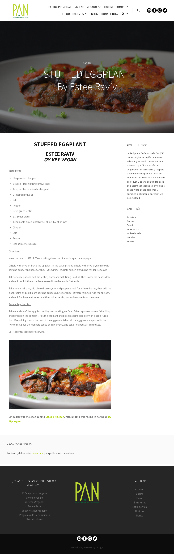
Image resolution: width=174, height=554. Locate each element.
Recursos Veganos (34, 502)
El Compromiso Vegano (34, 493)
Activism (131, 217)
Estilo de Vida (134, 233)
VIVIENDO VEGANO (88, 6)
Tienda (130, 241)
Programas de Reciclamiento (34, 515)
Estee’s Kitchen (54, 416)
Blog (94, 14)
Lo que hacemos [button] (75, 13)
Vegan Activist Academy (34, 510)
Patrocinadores (34, 519)
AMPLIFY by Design (93, 547)
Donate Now (109, 14)
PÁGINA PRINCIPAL (59, 7)
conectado (38, 453)
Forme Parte (34, 506)
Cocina (87, 62)
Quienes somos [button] (116, 6)
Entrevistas (133, 229)
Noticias (131, 237)
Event (130, 225)
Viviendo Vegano (35, 497)
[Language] (125, 13)
